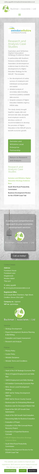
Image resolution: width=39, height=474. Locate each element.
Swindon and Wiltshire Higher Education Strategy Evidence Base (19, 180)
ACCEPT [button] (22, 470)
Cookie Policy (10, 354)
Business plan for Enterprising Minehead (19, 402)
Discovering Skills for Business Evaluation (20, 419)
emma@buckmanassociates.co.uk (18, 288)
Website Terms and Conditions (16, 361)
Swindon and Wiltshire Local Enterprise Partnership (17, 145)
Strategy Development (13, 329)
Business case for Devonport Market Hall (20, 406)
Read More (32, 470)
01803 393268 (11, 285)
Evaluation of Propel (12, 422)
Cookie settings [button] (10, 470)
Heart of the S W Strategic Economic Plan (20, 371)
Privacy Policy (10, 351)
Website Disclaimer (12, 357)
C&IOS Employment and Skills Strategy (19, 380)
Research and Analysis (13, 342)
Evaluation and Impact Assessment (17, 338)
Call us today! (19, 256)
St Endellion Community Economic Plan (19, 383)
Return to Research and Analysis (18, 158)
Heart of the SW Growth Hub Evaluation (19, 415)
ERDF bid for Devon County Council (18, 399)
